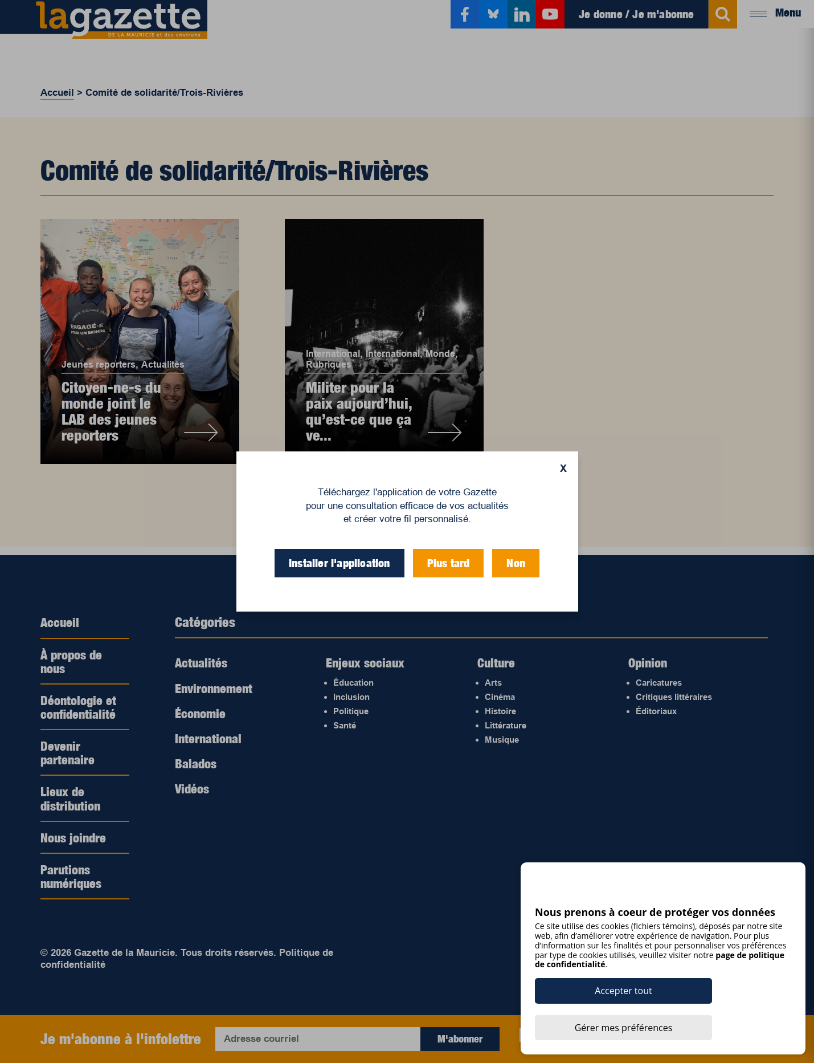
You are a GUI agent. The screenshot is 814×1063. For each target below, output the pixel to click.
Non (515, 563)
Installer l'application (339, 563)
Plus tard (448, 563)
